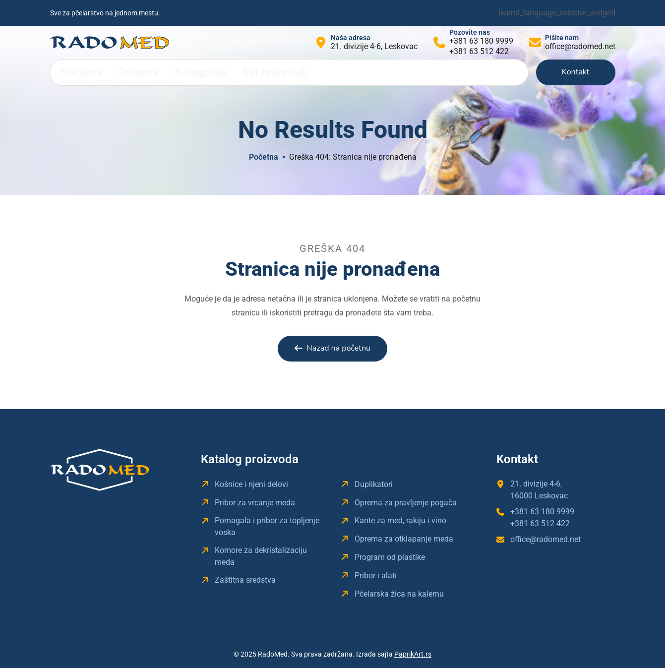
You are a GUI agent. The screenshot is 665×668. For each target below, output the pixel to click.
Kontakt (575, 71)
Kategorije (165, 72)
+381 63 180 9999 (481, 41)
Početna (74, 72)
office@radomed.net (580, 46)
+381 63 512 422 (479, 51)
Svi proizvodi (221, 72)
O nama (118, 72)
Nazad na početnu (338, 348)
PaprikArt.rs (412, 654)
